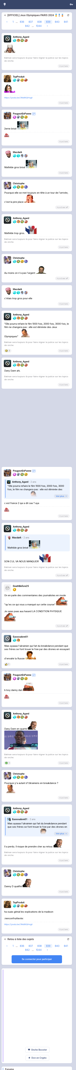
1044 (39, 25)
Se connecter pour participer (37, 1003)
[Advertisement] (38, 95)
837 (31, 21)
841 (66, 21)
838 (39, 21)
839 (48, 21)
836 (22, 21)
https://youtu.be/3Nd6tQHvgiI (18, 142)
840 (57, 21)
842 (27, 25)
